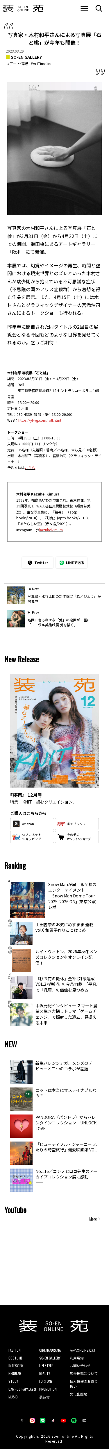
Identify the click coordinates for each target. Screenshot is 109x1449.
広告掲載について (84, 1373)
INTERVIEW (16, 1365)
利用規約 (77, 1357)
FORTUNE (45, 1381)
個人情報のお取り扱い (84, 1384)
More (93, 1219)
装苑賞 (44, 1396)
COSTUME (15, 1357)
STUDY (13, 1381)
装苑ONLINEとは (83, 1350)
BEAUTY (44, 1373)
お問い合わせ (80, 1365)
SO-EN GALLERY (26, 57)
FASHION (14, 1350)
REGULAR (14, 1373)
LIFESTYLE (46, 1365)
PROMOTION (48, 1389)
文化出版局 (78, 1393)
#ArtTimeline (42, 63)
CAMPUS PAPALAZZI (22, 1389)
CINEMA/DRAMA (50, 1350)
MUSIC (13, 1396)
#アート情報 (17, 63)
